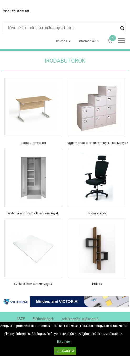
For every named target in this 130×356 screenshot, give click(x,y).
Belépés (61, 41)
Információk (87, 41)
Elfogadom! (65, 351)
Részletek (63, 341)
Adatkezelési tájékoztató (80, 318)
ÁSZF (21, 318)
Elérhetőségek (43, 318)
